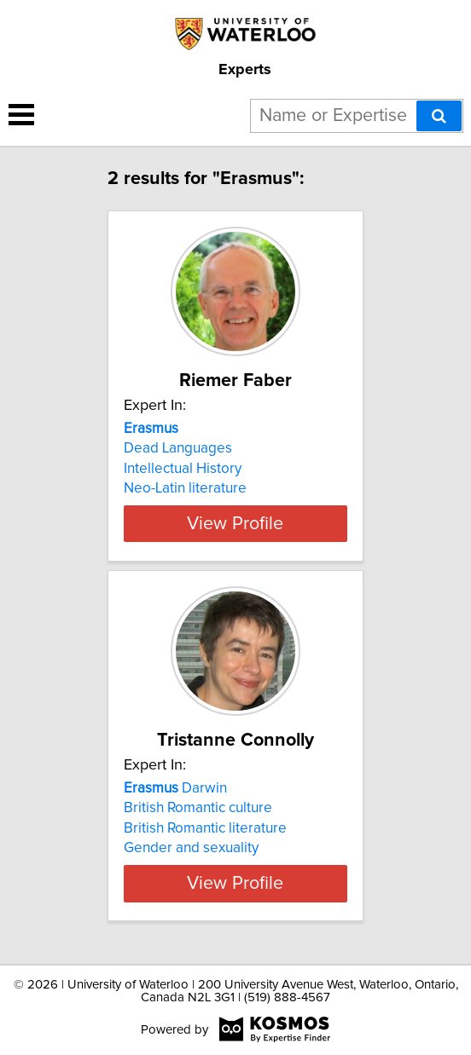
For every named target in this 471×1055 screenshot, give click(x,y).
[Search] (439, 116)
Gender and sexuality (191, 848)
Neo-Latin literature (185, 488)
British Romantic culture (198, 808)
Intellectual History (182, 468)
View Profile (235, 523)
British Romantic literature (205, 828)
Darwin (175, 788)
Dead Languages (178, 448)
